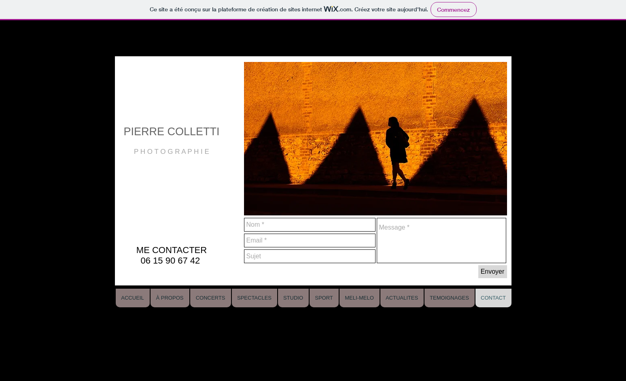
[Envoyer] (492, 271)
